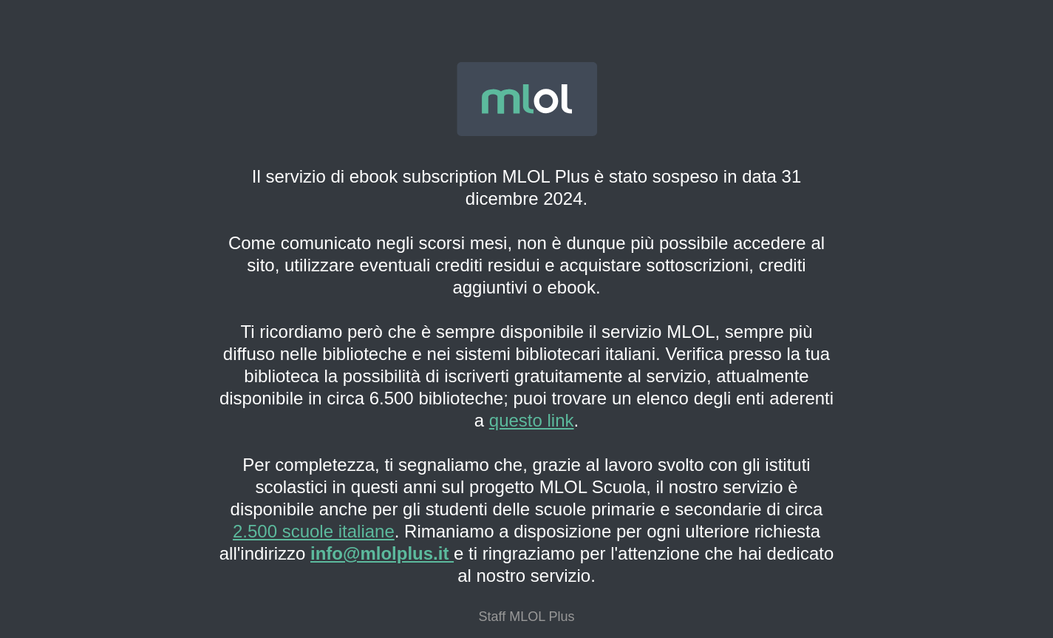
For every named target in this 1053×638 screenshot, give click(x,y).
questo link (531, 420)
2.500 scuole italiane (314, 531)
